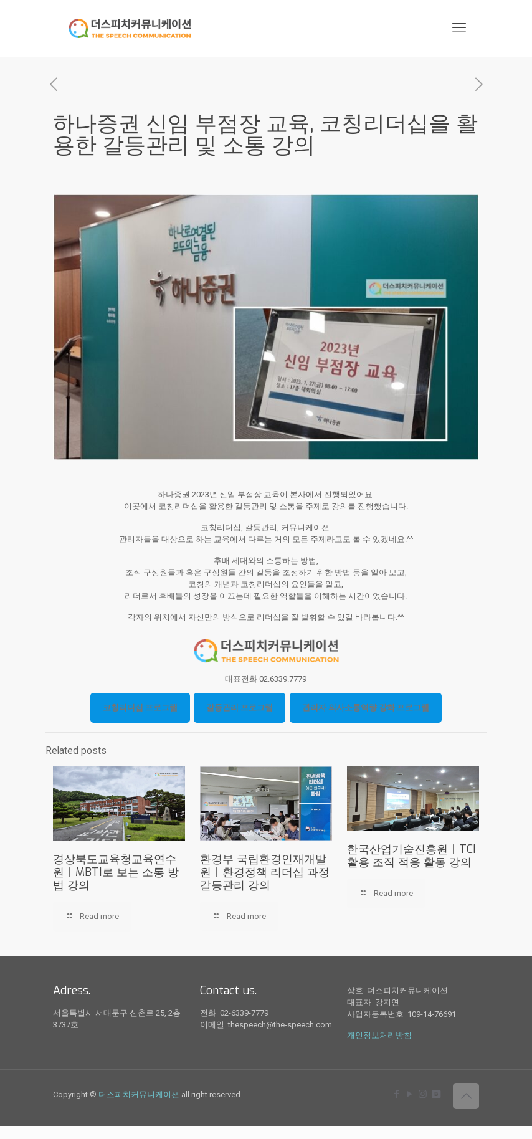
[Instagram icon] (422, 1094)
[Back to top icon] (466, 1096)
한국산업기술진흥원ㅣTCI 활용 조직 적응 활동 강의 (411, 856)
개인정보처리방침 (379, 1035)
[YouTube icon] (409, 1094)
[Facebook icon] (396, 1094)
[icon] (435, 1094)
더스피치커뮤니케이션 (138, 1094)
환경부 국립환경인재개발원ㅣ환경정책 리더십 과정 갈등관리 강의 (265, 872)
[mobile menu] (459, 28)
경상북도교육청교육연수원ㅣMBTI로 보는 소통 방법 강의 (116, 872)
